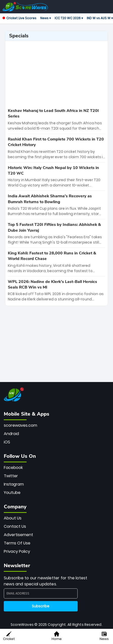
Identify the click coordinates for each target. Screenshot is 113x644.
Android (11, 434)
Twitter (11, 476)
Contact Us (15, 526)
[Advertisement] (57, 73)
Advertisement (18, 535)
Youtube (12, 492)
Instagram (14, 484)
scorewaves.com (20, 425)
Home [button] (57, 636)
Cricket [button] (9, 636)
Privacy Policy (17, 551)
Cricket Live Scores (19, 18)
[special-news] (56, 119)
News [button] (104, 636)
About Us (12, 518)
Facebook (13, 467)
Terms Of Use (17, 543)
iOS (7, 442)
